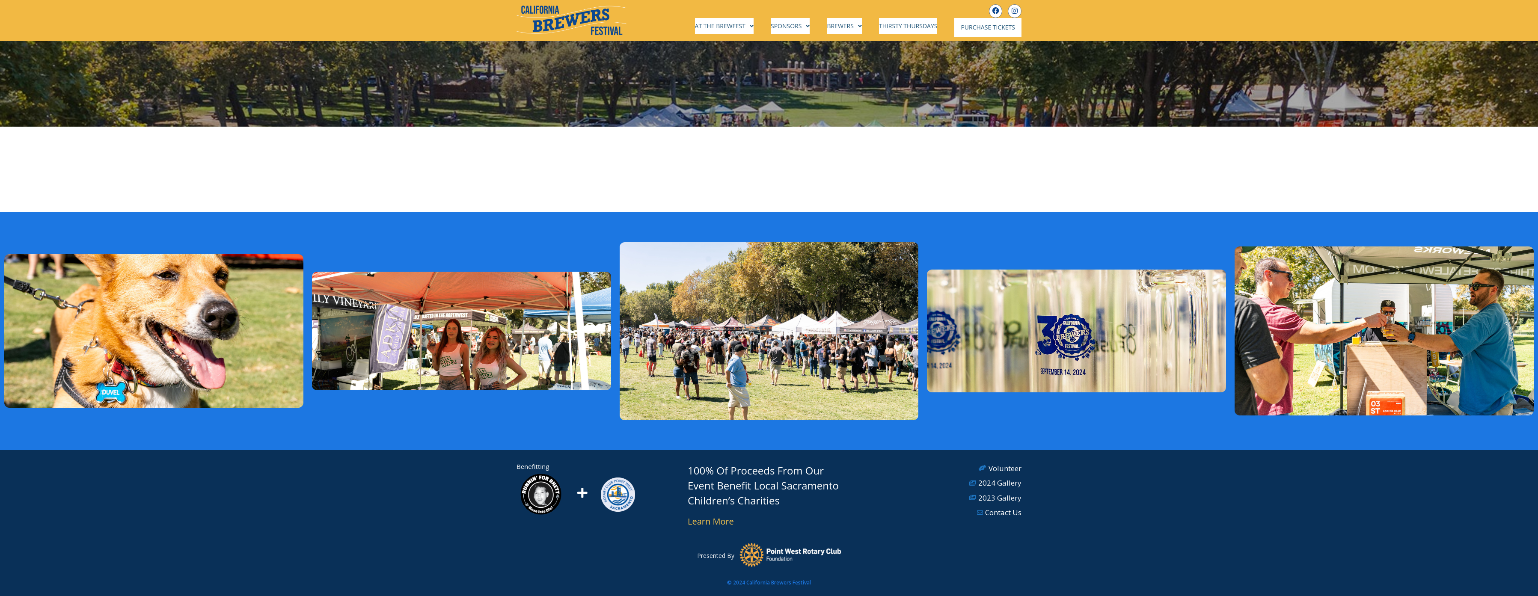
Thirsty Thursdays (916, 26)
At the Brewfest (732, 26)
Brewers (852, 26)
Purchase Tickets (992, 26)
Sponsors (798, 26)
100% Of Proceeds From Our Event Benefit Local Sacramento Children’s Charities (763, 483)
